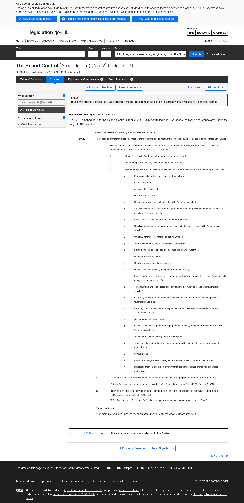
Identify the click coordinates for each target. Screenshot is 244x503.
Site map (66, 481)
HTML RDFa (173, 468)
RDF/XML (187, 468)
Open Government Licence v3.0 (83, 490)
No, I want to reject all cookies (156, 18)
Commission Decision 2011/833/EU (74, 494)
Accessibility (82, 481)
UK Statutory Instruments (31, 72)
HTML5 (110, 468)
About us (52, 481)
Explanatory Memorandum (83, 79)
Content (55, 79)
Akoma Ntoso (155, 468)
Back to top (221, 455)
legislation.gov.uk (42, 31)
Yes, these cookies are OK (38, 18)
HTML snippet (124, 468)
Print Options (216, 87)
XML (143, 468)
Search (196, 54)
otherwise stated (129, 490)
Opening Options (29, 118)
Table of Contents (30, 79)
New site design (25, 481)
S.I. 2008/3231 (90, 433)
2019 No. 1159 (58, 72)
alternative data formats (77, 468)
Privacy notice (117, 481)
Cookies (135, 481)
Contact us (99, 481)
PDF (136, 468)
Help (41, 481)
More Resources (119, 79)
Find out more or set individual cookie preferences (96, 18)
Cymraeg (222, 40)
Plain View (194, 87)
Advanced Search (217, 54)
